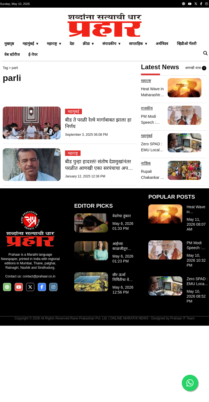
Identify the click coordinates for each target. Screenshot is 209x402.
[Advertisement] (104, 48)
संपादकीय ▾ (111, 120)
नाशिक (146, 239)
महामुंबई (73, 188)
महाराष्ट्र (73, 229)
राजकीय (147, 184)
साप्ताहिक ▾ (138, 120)
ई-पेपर (33, 131)
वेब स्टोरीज (12, 131)
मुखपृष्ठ (9, 120)
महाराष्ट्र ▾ (54, 120)
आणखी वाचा (195, 144)
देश (72, 120)
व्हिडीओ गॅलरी (186, 120)
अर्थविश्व (162, 120)
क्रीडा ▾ (88, 120)
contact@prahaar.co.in (39, 353)
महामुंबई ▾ (30, 120)
